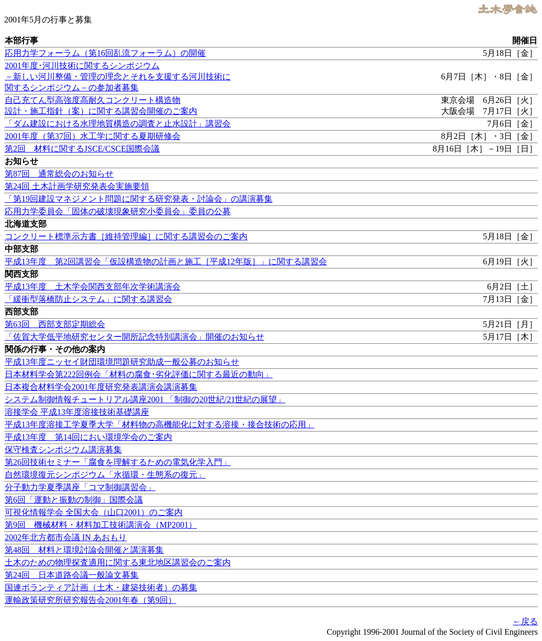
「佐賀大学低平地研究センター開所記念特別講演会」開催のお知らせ (134, 336)
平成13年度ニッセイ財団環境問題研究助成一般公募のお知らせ (122, 361)
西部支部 (21, 311)
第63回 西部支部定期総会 (55, 324)
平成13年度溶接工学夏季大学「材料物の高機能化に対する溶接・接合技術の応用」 (159, 424)
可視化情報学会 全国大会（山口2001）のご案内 (94, 512)
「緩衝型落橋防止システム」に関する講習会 (88, 299)
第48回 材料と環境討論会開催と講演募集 (84, 549)
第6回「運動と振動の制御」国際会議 (74, 499)
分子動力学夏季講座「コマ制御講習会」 (80, 487)
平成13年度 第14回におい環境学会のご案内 (88, 437)
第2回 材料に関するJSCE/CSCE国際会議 (82, 148)
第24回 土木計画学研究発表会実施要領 (77, 186)
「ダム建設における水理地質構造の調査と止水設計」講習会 (118, 123)
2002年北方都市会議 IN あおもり (66, 537)
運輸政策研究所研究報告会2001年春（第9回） (90, 600)
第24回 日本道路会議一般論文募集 (72, 574)
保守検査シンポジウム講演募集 (63, 449)
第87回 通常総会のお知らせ (59, 173)
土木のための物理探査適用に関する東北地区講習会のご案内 (118, 562)
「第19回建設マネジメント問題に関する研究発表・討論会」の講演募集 (139, 198)
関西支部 (21, 274)
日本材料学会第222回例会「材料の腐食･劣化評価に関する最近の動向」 (139, 374)
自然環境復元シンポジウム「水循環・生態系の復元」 (105, 474)
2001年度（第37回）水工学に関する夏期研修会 (92, 136)
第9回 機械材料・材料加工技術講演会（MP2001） (101, 524)
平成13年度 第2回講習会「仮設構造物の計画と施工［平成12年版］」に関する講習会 (166, 261)
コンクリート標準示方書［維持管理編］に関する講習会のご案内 (126, 236)
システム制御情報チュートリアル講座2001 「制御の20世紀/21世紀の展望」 (145, 399)
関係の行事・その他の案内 (55, 349)
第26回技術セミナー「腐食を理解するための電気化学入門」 (118, 462)
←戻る (525, 621)
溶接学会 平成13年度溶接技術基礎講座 (77, 411)
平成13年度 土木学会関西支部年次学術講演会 (92, 286)
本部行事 (21, 40)
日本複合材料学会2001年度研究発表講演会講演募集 (101, 386)
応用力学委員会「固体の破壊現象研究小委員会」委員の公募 (118, 211)
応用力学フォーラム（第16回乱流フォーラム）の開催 (105, 53)
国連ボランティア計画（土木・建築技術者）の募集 (101, 587)
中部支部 (21, 248)
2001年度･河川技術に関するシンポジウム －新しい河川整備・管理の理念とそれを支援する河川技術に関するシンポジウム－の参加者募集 (118, 76)
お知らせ (21, 161)
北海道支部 (26, 223)
